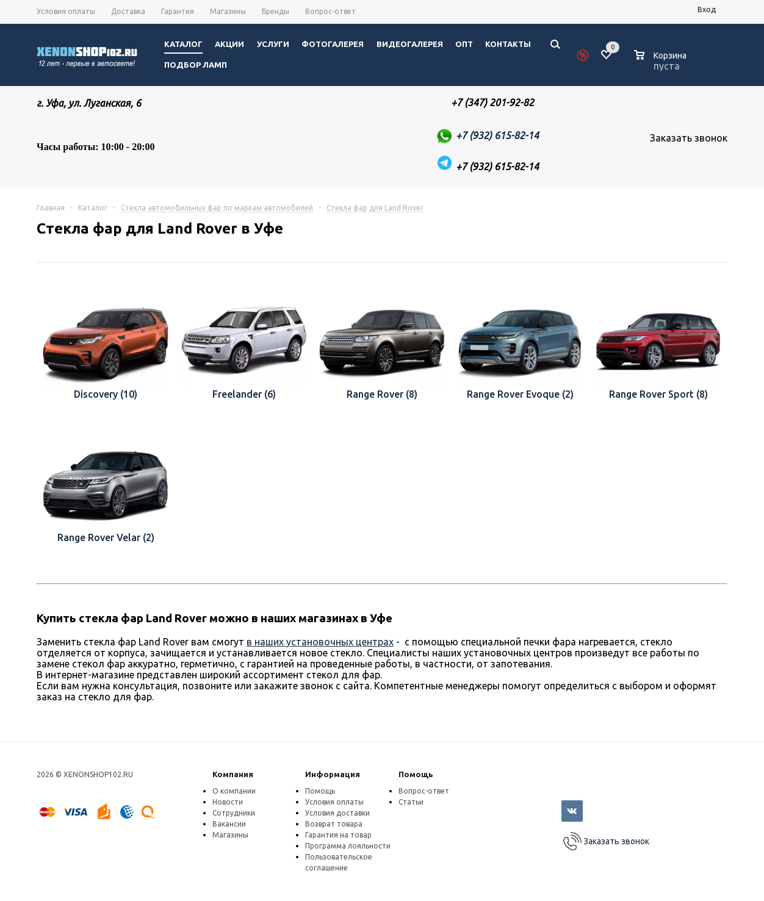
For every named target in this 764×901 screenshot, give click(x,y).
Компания (232, 774)
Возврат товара (333, 824)
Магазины (230, 835)
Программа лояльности (348, 846)
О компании (234, 791)
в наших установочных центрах (320, 641)
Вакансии (229, 824)
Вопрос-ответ (423, 791)
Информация (332, 774)
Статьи (410, 802)
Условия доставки (337, 813)
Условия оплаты (334, 802)
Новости (227, 802)
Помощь (415, 774)
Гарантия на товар (338, 835)
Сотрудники (233, 813)
